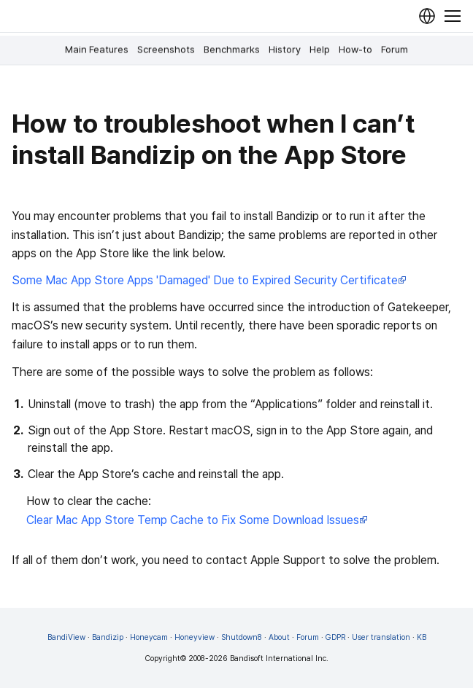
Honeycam (149, 637)
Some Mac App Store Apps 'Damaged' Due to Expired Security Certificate (209, 280)
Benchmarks (232, 49)
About (279, 637)
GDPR (335, 637)
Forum (394, 49)
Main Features (96, 49)
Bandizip (107, 637)
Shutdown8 (241, 637)
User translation (381, 637)
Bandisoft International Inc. (279, 658)
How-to (355, 49)
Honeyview (194, 637)
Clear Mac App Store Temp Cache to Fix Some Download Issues (197, 520)
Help (319, 49)
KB (421, 637)
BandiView (66, 637)
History (285, 49)
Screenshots (166, 49)
